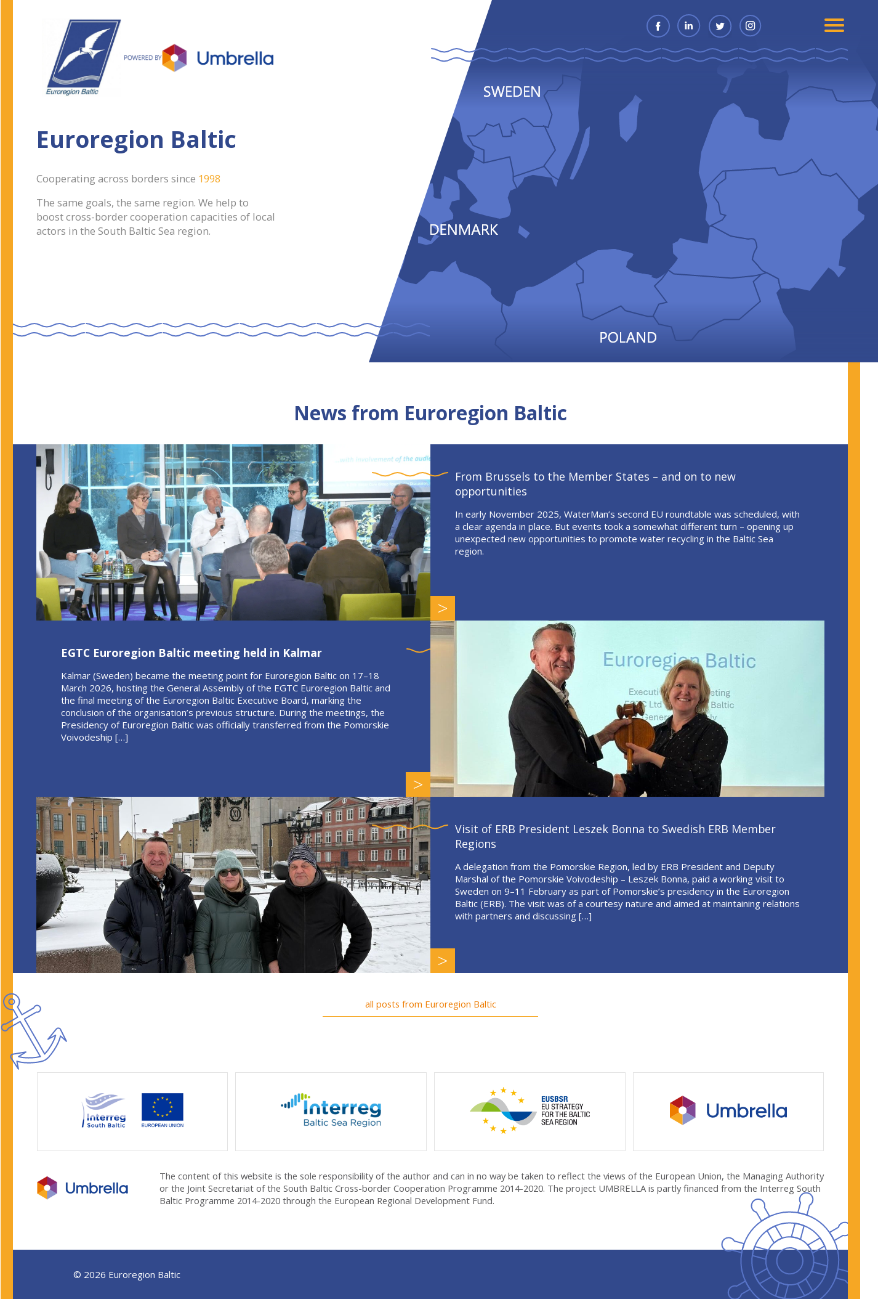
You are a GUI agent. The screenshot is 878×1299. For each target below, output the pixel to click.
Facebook (666, 26)
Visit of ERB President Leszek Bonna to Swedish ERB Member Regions (625, 836)
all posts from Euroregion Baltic (439, 1004)
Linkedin (697, 26)
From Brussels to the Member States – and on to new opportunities (606, 484)
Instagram (759, 26)
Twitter (728, 26)
